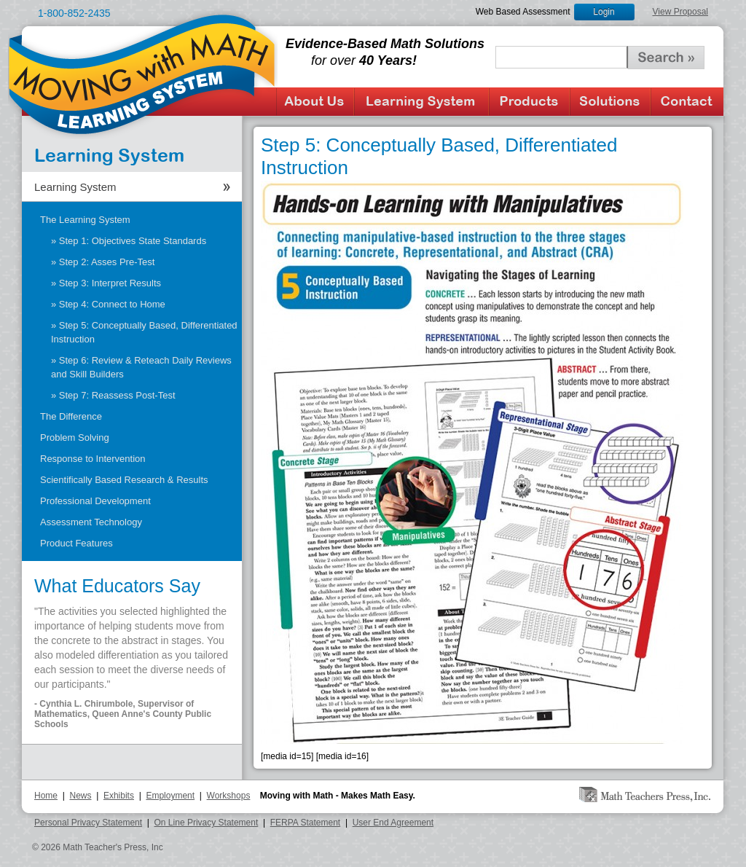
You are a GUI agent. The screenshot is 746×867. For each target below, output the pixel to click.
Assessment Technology (91, 522)
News (80, 795)
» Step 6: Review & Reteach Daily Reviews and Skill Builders (141, 367)
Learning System (421, 101)
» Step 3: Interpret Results (106, 283)
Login (603, 12)
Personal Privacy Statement (88, 822)
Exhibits (118, 795)
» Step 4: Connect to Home (108, 304)
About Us (315, 101)
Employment (170, 795)
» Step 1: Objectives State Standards (128, 240)
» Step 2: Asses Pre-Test (102, 261)
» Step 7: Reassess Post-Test (113, 395)
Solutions (610, 101)
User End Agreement (393, 822)
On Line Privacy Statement (206, 822)
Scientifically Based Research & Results (124, 479)
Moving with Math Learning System (143, 73)
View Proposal (681, 12)
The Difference (71, 416)
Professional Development (95, 500)
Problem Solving (74, 437)
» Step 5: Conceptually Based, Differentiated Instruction (144, 332)
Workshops (229, 795)
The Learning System (85, 219)
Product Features (76, 543)
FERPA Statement (305, 822)
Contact (687, 101)
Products (529, 101)
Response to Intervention (93, 458)
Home (46, 795)
